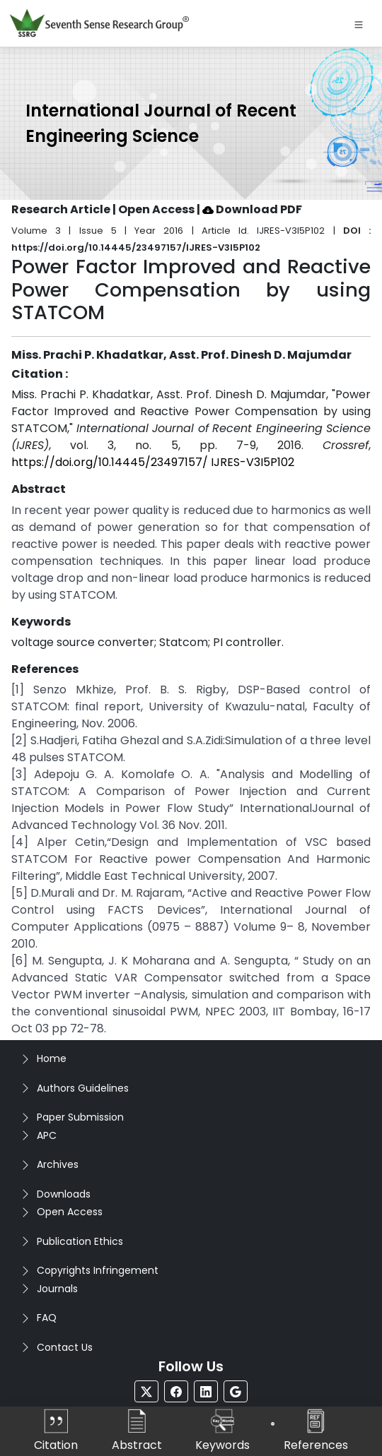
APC (47, 1135)
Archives (58, 1164)
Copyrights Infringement (97, 1270)
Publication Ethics (80, 1241)
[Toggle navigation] (359, 23)
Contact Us (65, 1347)
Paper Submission (80, 1117)
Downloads (64, 1194)
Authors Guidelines (83, 1088)
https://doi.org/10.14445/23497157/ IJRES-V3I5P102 (152, 462)
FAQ (47, 1318)
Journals (57, 1289)
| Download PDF (249, 209)
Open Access (70, 1212)
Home (51, 1058)
